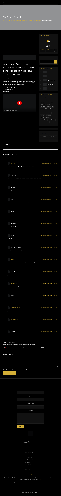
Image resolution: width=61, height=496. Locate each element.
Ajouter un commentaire (8, 354)
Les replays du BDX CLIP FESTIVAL (37, 13)
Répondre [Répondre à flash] (55, 199)
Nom (4, 347)
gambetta (48, 104)
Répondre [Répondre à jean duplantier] (55, 319)
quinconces (48, 115)
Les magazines (29, 452)
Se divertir (28, 464)
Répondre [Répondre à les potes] (55, 187)
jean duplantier (14, 319)
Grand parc (43, 104)
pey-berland (43, 124)
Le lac (47, 121)
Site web (42, 347)
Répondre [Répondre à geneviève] (55, 175)
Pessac (51, 108)
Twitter (51, 139)
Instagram (52, 136)
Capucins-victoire (44, 102)
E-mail (23, 347)
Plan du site (28, 467)
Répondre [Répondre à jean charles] (55, 283)
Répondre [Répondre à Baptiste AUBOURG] (55, 307)
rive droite (48, 117)
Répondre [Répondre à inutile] (55, 235)
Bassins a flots (48, 113)
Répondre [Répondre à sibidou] (55, 163)
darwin (42, 113)
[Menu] (57, 2)
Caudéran (51, 102)
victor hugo (43, 106)
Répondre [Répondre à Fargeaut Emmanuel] (55, 247)
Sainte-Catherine (52, 119)
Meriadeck (43, 115)
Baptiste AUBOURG (15, 307)
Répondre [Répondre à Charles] (55, 331)
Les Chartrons (48, 97)
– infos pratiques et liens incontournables (40, 482)
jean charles (14, 283)
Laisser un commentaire (9, 373)
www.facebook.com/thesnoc (29, 78)
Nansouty (42, 121)
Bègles (42, 108)
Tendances (28, 462)
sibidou (13, 163)
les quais (42, 117)
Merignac (46, 108)
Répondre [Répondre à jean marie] (55, 223)
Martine (13, 259)
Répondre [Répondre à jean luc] (55, 211)
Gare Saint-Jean (50, 106)
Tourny (51, 121)
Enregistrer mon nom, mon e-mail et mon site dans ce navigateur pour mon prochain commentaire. (23, 369)
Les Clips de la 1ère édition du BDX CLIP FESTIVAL (21, 13)
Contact (27, 469)
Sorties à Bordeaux (29, 459)
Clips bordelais (29, 457)
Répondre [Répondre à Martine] (55, 259)
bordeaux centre (44, 119)
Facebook (43, 136)
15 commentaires (49, 13)
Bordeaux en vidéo (29, 454)
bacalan (42, 97)
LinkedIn (43, 139)
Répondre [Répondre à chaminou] (55, 271)
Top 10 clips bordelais (30, 450)
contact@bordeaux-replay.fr (33, 442)
